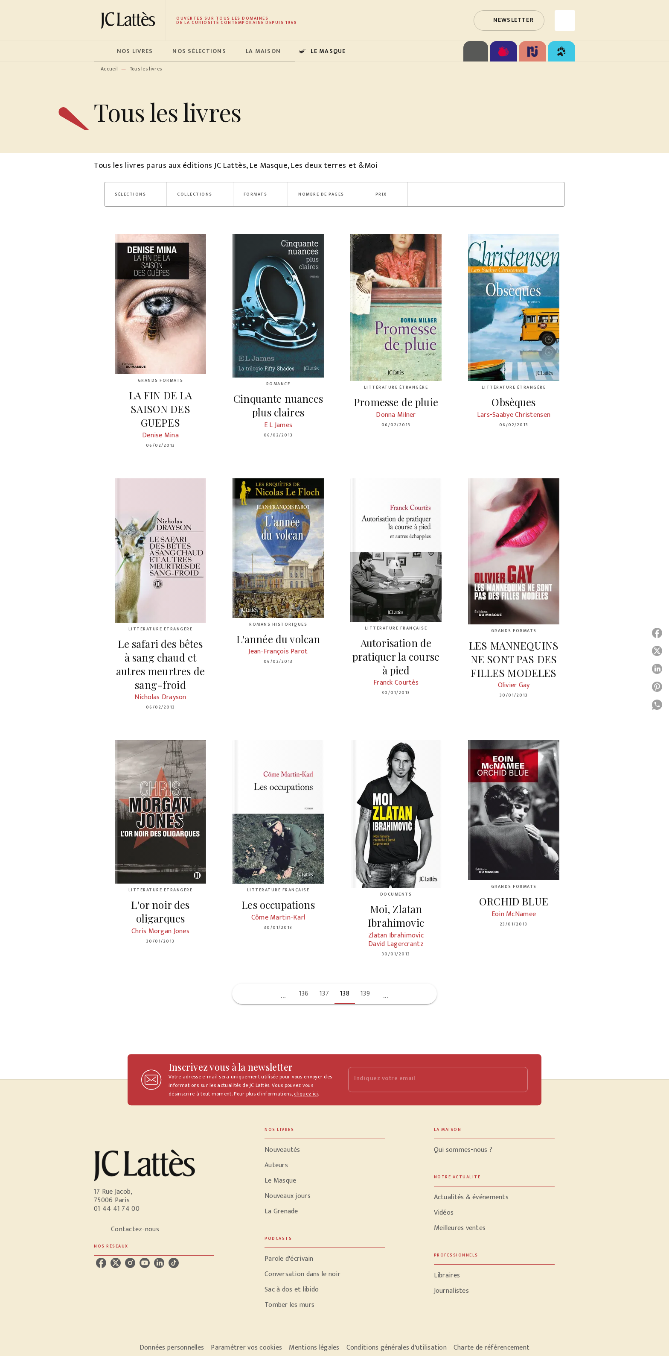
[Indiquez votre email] (427, 1079)
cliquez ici (306, 1093)
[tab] (103, 51)
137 (324, 993)
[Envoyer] (517, 1079)
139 (365, 993)
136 (304, 993)
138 (344, 993)
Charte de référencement (491, 1347)
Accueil (109, 68)
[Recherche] (565, 20)
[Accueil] (130, 20)
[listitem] (101, 1263)
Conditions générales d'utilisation (396, 1347)
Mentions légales (314, 1347)
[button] (509, 20)
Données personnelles (172, 1347)
